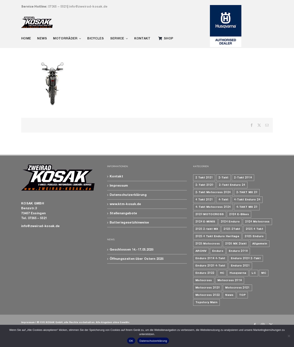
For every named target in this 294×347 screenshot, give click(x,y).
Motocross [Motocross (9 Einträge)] (203, 280)
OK (131, 340)
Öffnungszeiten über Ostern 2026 (136, 258)
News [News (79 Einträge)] (229, 295)
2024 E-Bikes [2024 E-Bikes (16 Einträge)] (239, 214)
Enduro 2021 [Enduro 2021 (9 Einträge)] (240, 265)
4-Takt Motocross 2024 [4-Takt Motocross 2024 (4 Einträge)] (213, 206)
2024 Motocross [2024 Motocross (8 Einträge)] (257, 221)
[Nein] (289, 336)
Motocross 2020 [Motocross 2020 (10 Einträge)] (207, 287)
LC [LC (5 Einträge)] (254, 273)
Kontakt (116, 176)
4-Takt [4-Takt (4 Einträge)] (224, 199)
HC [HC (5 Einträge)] (222, 273)
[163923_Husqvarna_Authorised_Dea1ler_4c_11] (225, 6)
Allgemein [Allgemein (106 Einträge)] (259, 243)
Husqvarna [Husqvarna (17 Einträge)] (238, 273)
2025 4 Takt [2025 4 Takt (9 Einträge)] (254, 228)
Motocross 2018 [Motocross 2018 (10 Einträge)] (229, 280)
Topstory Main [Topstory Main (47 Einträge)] (206, 302)
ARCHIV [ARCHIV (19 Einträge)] (201, 251)
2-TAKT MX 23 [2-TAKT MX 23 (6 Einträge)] (247, 192)
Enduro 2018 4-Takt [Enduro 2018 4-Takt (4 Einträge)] (210, 258)
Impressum (119, 185)
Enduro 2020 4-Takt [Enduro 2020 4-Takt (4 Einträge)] (210, 265)
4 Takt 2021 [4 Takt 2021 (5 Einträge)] (204, 199)
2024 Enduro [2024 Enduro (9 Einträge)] (230, 221)
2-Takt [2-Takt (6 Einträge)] (224, 177)
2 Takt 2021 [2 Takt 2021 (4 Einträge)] (204, 177)
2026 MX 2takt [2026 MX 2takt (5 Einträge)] (236, 243)
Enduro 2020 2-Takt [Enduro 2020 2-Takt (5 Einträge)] (246, 258)
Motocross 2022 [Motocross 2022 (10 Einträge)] (207, 295)
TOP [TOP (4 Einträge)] (242, 295)
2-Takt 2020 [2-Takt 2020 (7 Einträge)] (204, 184)
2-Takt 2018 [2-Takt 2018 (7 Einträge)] (243, 177)
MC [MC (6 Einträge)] (263, 273)
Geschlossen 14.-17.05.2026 (132, 249)
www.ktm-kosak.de (125, 204)
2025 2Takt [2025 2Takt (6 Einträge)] (232, 228)
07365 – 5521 (57, 6)
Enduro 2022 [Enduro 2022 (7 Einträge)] (204, 273)
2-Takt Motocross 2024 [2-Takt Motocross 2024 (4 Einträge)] (213, 192)
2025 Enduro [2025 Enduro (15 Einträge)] (254, 236)
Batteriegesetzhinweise (129, 222)
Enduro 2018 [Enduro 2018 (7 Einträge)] (238, 251)
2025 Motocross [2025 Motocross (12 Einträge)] (207, 243)
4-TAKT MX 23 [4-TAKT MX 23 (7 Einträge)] (247, 206)
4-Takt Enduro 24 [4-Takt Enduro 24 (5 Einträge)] (247, 199)
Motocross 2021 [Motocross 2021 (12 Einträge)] (237, 287)
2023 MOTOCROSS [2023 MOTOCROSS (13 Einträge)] (209, 214)
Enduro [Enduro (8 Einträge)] (217, 251)
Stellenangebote (123, 213)
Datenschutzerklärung (128, 194)
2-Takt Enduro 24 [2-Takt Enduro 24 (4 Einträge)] (232, 184)
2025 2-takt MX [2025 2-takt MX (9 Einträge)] (206, 228)
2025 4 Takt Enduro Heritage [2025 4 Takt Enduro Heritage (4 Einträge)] (217, 236)
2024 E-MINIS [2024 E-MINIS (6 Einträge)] (205, 221)
